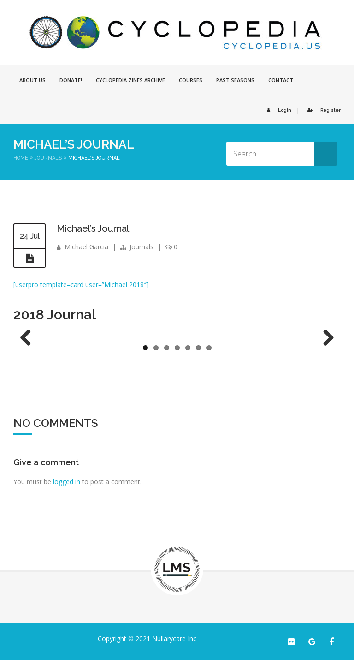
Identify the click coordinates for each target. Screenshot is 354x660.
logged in (66, 481)
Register (322, 110)
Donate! (70, 80)
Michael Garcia (86, 246)
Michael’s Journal (93, 228)
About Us (32, 80)
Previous (29, 338)
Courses (190, 80)
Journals (48, 158)
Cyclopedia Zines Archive (130, 80)
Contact (280, 80)
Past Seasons (235, 80)
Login (277, 110)
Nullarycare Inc (174, 638)
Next (325, 338)
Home (20, 158)
